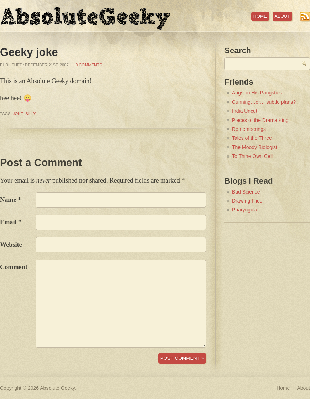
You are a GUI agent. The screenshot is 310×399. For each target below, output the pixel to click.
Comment (13, 267)
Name (8, 199)
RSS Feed (305, 16)
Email (8, 222)
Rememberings (249, 129)
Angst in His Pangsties (257, 93)
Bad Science (246, 192)
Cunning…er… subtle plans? (264, 102)
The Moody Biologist (254, 147)
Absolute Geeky (85, 18)
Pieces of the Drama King (260, 120)
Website (11, 244)
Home (260, 16)
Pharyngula (244, 210)
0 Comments (89, 65)
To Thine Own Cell (252, 156)
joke (18, 114)
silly (30, 114)
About (282, 16)
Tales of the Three (252, 138)
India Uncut (244, 111)
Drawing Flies (247, 201)
